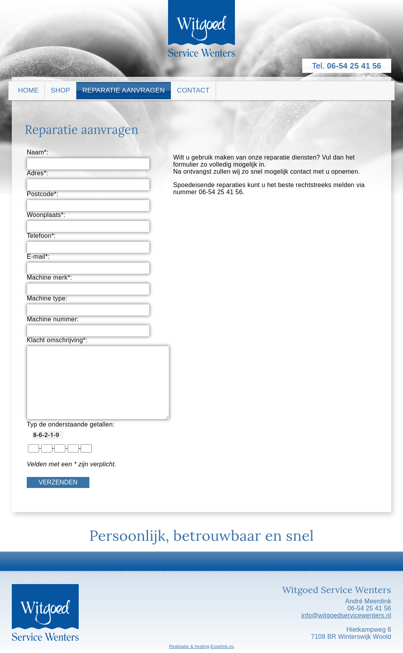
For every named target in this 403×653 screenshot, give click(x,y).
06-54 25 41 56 (354, 65)
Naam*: (37, 152)
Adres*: (37, 173)
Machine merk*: (49, 277)
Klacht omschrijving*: (57, 340)
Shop (60, 90)
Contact (193, 90)
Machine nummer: (53, 319)
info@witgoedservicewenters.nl (346, 615)
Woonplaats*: (46, 214)
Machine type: (47, 298)
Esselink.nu (222, 646)
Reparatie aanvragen (123, 90)
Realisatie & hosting (189, 646)
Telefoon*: (41, 235)
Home (28, 90)
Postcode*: (42, 194)
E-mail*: (38, 256)
